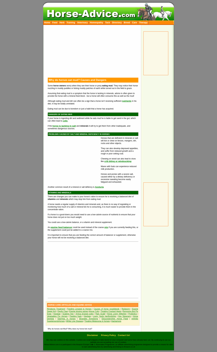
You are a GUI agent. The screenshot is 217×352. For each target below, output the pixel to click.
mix (106, 227)
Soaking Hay (68, 314)
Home (47, 22)
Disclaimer (92, 335)
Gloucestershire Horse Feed (115, 319)
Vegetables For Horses (57, 316)
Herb (62, 22)
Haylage (57, 314)
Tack (107, 22)
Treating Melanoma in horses (97, 321)
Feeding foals (76, 316)
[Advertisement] (157, 127)
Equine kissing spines (78, 311)
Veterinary (82, 22)
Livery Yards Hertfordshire (104, 316)
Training (71, 22)
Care (134, 22)
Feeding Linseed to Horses (79, 309)
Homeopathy (96, 22)
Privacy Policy (108, 335)
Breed (127, 22)
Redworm (126, 309)
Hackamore (116, 321)
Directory (117, 22)
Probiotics (132, 314)
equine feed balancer (61, 227)
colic (65, 121)
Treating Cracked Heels (111, 311)
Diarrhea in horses (67, 319)
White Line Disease (74, 321)
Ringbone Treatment (56, 309)
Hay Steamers (124, 316)
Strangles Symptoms (88, 319)
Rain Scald (100, 314)
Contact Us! (124, 335)
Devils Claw (63, 311)
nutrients (126, 101)
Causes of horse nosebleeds (107, 309)
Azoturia (99, 187)
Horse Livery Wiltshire (116, 314)
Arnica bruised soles (85, 314)
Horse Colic (94, 311)
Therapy (143, 22)
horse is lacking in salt (64, 126)
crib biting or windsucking (117, 161)
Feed (54, 22)
